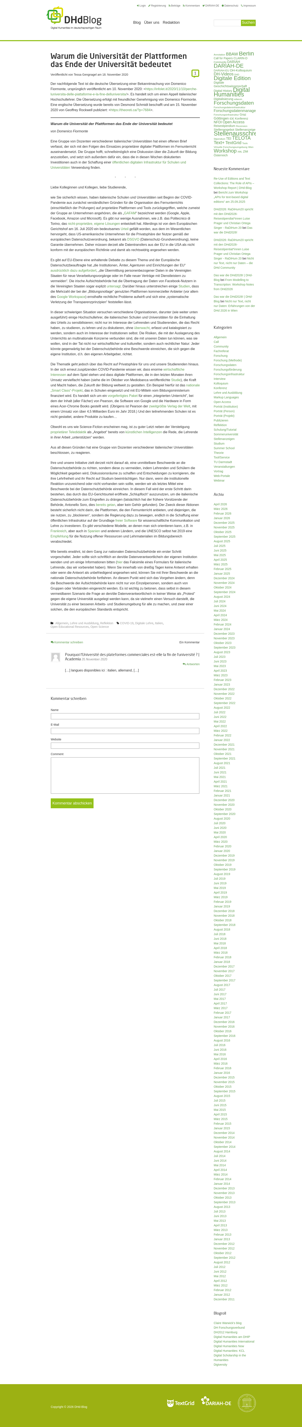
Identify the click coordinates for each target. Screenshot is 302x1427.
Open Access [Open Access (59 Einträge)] (234, 122)
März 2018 (221, 952)
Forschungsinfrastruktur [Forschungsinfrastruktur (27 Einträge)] (226, 114)
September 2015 (225, 1091)
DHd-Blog (80, 1407)
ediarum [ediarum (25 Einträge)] (238, 99)
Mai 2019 (220, 888)
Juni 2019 (220, 883)
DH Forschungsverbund (229, 1327)
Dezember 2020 (224, 800)
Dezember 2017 (224, 966)
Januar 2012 (222, 1294)
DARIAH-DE (210, 5)
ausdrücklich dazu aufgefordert (73, 270)
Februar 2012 (222, 1290)
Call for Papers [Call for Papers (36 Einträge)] (223, 58)
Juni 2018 (220, 938)
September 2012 (225, 1257)
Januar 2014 (222, 1183)
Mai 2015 (220, 1109)
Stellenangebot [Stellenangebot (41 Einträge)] (224, 129)
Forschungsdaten (225, 365)
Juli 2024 (219, 601)
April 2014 (220, 1170)
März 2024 (221, 619)
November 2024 (224, 582)
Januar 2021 (222, 795)
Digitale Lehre (144, 623)
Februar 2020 (222, 846)
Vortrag (218, 471)
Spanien (94, 531)
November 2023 (224, 638)
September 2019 (225, 869)
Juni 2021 (220, 772)
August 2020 (222, 818)
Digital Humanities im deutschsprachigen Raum (74, 17)
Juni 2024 (220, 606)
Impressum (248, 5)
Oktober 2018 (223, 920)
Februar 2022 (222, 735)
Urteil (124, 229)
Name (55, 710)
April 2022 (220, 726)
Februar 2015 (222, 1123)
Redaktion (171, 22)
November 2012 (224, 1248)
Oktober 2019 (223, 864)
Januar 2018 (222, 962)
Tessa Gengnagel (85, 74)
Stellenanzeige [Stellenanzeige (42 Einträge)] (245, 129)
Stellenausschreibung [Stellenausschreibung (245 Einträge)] (243, 133)
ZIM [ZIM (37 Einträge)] (245, 151)
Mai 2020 (220, 832)
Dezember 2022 (224, 689)
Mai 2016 (220, 1054)
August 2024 (222, 596)
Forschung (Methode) (228, 360)
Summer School (224, 448)
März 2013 (221, 1230)
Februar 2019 (222, 901)
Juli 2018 (219, 934)
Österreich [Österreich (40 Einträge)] (221, 155)
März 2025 (221, 564)
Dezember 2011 (224, 1299)
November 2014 (224, 1137)
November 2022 (224, 693)
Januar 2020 (222, 851)
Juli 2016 (219, 1045)
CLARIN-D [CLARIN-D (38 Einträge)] (241, 58)
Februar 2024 (222, 624)
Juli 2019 (219, 878)
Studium (219, 443)
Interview (219, 378)
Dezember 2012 (224, 1243)
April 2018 (220, 948)
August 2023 (222, 652)
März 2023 (221, 675)
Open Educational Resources (70, 626)
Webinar (219, 480)
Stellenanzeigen (224, 439)
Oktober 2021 (223, 754)
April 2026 (220, 504)
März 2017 (221, 1008)
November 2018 (224, 915)
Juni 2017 (220, 994)
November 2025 (224, 527)
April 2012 (220, 1280)
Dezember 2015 (224, 1077)
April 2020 (220, 837)
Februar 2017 (222, 1012)
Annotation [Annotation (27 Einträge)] (219, 54)
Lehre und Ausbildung (84, 623)
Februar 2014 (222, 1179)
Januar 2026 (222, 518)
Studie (176, 380)
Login (141, 5)
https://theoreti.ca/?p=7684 (131, 110)
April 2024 (220, 615)
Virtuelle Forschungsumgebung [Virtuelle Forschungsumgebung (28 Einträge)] (230, 147)
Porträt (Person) (224, 411)
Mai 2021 (220, 777)
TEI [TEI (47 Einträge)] (228, 138)
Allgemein (61, 623)
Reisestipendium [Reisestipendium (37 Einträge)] (224, 126)
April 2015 (220, 1114)
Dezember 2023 (224, 633)
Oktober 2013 (223, 1197)
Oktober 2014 (223, 1142)
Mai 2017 (220, 998)
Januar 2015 (222, 1128)
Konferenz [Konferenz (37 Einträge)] (241, 118)
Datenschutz (230, 5)
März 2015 (221, 1119)
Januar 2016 (222, 1072)
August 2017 (222, 985)
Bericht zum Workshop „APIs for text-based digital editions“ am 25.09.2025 (231, 197)
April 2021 (220, 781)
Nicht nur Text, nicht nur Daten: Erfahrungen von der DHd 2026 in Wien (234, 306)
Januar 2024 (222, 629)
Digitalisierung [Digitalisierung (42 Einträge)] (223, 99)
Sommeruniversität (226, 434)
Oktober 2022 (223, 698)
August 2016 (222, 1040)
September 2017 (225, 980)
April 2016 (220, 1059)
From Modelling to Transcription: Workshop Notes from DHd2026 (234, 284)
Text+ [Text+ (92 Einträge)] (219, 142)
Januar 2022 (222, 740)
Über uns (151, 22)
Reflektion (106, 623)
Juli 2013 (219, 1211)
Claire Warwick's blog (228, 1323)
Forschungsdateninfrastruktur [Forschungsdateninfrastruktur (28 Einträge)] (229, 107)
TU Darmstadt (223, 462)
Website (56, 739)
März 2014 (221, 1174)
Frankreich (58, 531)
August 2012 (222, 1262)
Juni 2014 (220, 1160)
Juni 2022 (220, 717)
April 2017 (220, 1003)
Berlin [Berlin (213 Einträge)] (246, 53)
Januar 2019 (222, 906)
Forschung (221, 355)
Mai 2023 (220, 666)
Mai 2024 (220, 610)
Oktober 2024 (223, 587)
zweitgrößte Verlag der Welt (169, 406)
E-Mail (55, 724)
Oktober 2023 (223, 643)
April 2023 (220, 670)
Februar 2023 (222, 680)
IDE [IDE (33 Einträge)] (232, 118)
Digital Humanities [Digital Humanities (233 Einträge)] (232, 92)
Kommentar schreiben (68, 642)
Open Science (99, 626)
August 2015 (222, 1096)
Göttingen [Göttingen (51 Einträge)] (221, 118)
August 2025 (222, 541)
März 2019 (221, 897)
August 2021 (222, 763)
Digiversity (220, 1364)
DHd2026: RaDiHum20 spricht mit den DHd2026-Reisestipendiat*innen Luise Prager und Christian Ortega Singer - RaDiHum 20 (233, 218)
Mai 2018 (220, 943)
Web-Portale (222, 476)
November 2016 (224, 1026)
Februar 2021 (222, 790)
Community (221, 346)
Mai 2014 (220, 1165)
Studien (184, 286)
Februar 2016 (222, 1068)
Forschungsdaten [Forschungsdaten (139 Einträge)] (234, 103)
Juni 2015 (220, 1105)
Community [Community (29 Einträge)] (220, 62)
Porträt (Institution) (226, 406)
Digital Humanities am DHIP (232, 1337)
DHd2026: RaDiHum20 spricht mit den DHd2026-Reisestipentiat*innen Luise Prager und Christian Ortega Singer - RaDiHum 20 (233, 249)
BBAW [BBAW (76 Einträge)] (232, 54)
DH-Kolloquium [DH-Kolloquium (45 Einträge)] (241, 70)
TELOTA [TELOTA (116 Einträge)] (241, 138)
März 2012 (221, 1285)
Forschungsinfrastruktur (229, 374)
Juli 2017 (219, 989)
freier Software (126, 520)
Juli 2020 (219, 823)
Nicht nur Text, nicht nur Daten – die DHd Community (234, 263)
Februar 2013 (222, 1234)
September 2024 (225, 592)
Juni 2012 (220, 1271)
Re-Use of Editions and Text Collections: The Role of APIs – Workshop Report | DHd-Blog (234, 183)
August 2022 (222, 707)
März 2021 (221, 786)
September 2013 (225, 1202)
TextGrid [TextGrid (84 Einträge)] (233, 142)
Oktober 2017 (223, 975)
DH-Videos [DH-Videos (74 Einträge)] (223, 74)
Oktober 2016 (223, 1031)
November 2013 (224, 1193)
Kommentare (191, 5)
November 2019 (224, 860)
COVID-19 (127, 623)
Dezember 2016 (224, 1022)
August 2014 (222, 1151)
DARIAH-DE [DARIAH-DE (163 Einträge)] (228, 66)
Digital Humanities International (234, 1341)
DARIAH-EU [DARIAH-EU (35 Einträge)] (221, 70)
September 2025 (225, 536)
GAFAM (130, 213)
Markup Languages (226, 397)
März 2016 (221, 1063)
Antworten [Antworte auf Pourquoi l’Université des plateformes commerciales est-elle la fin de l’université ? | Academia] (193, 664)
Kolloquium (221, 383)
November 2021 (224, 749)
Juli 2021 (219, 767)
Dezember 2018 (224, 911)
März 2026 (221, 509)
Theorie (219, 452)
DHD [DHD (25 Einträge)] (236, 74)
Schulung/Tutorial (225, 429)
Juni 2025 (220, 550)
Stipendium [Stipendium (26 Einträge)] (219, 139)
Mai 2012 (220, 1276)
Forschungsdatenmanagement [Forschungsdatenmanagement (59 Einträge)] (239, 111)
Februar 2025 (222, 569)
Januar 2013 (222, 1239)
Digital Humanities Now (229, 1346)
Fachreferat (221, 351)
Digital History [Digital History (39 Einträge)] (223, 90)
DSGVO (133, 239)
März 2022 (221, 730)
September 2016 (225, 1035)
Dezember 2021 (224, 744)
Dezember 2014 (224, 1133)
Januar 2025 (222, 573)
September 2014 (225, 1146)
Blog (137, 22)
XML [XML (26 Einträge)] (239, 151)
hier (120, 562)
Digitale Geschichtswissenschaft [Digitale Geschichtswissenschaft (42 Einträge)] (230, 84)
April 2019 (220, 892)
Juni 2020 (220, 827)
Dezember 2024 (224, 578)
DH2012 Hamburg (225, 1332)
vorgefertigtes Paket (123, 396)
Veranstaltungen (224, 466)
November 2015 (224, 1082)
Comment (57, 754)
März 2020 (221, 841)
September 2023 (225, 647)
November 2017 (224, 971)
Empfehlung (59, 536)
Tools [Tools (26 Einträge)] (245, 143)
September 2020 (225, 814)
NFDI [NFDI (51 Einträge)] (218, 122)
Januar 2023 (222, 684)
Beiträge (175, 5)
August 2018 (222, 929)
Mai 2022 (220, 721)
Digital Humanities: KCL (229, 1350)
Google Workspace (71, 297)
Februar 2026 (222, 513)
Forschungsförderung (228, 369)
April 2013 (220, 1225)
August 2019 (222, 874)
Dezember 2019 (224, 855)
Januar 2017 (222, 1017)
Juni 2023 (220, 661)
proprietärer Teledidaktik (68, 432)
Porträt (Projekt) (224, 415)
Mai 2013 (220, 1220)
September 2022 (225, 703)
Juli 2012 (219, 1267)
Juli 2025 (219, 546)
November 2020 (224, 804)
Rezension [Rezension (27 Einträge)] (241, 126)
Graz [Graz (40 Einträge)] (243, 114)
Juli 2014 (219, 1156)
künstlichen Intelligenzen (143, 432)
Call (216, 342)
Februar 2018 (222, 957)
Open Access (222, 402)
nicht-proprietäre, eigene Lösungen (94, 223)
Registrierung (157, 5)
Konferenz (220, 388)
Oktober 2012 (223, 1253)
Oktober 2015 (223, 1086)
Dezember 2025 (224, 522)
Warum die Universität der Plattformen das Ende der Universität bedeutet (119, 60)
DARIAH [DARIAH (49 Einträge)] (233, 62)
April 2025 (220, 559)
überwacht (142, 328)
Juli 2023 (219, 656)
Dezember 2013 (224, 1188)
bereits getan (105, 505)
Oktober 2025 (223, 532)
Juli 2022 (219, 712)
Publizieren (221, 420)
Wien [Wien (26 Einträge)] (250, 147)
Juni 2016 (220, 1049)
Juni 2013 (220, 1216)
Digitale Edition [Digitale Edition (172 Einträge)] (232, 78)
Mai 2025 (220, 555)
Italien (159, 623)
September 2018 (225, 925)
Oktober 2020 (223, 809)
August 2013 (222, 1206)
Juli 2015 (219, 1100)
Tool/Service (222, 457)
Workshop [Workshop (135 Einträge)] (225, 151)
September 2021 (225, 758)
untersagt (114, 286)
